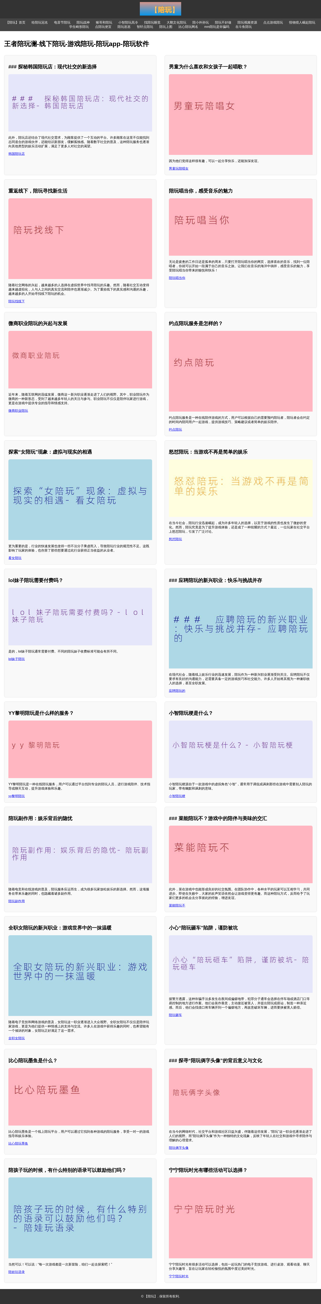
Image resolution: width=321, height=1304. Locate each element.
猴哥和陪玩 (104, 22)
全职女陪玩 (16, 1038)
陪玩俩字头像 (179, 1148)
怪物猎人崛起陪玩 (302, 22)
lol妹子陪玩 (16, 659)
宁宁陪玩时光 (179, 1276)
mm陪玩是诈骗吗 (216, 26)
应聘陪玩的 (177, 690)
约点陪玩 (175, 429)
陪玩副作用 (16, 901)
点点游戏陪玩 (273, 22)
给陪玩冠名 (40, 22)
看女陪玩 (14, 558)
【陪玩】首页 (15, 22)
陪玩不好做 (223, 22)
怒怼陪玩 (175, 539)
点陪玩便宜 (103, 26)
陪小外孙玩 (200, 22)
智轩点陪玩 (145, 26)
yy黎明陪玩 (16, 796)
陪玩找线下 (16, 301)
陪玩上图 (165, 26)
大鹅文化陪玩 (176, 22)
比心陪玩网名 (188, 26)
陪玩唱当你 (177, 278)
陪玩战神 (83, 22)
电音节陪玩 (62, 22)
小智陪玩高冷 (128, 22)
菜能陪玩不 (177, 905)
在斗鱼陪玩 (243, 26)
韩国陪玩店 (16, 153)
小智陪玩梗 (177, 796)
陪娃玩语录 (16, 1272)
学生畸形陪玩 (79, 26)
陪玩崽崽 (124, 26)
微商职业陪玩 (18, 410)
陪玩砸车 (175, 1015)
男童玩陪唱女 (179, 168)
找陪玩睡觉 (152, 22)
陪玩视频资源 (247, 22)
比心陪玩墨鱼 (18, 1143)
